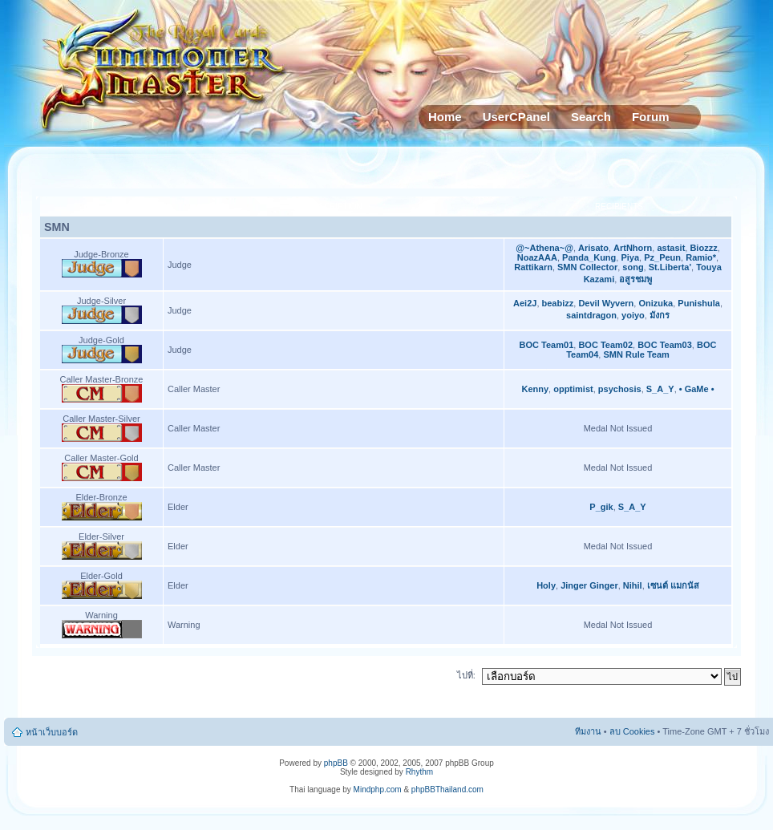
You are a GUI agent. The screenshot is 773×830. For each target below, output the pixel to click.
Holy (546, 585)
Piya (630, 257)
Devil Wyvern (605, 303)
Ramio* (701, 257)
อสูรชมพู (635, 279)
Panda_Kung (589, 257)
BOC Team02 (605, 345)
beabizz (558, 303)
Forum (651, 116)
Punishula (699, 303)
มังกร (660, 315)
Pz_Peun (662, 257)
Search (591, 116)
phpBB (336, 763)
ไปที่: (466, 675)
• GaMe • (696, 389)
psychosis (619, 389)
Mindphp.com (378, 789)
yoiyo (633, 315)
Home (445, 116)
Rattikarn (533, 267)
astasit (671, 248)
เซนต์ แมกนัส (673, 585)
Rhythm (419, 771)
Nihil (632, 585)
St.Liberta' (670, 267)
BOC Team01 (547, 345)
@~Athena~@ (544, 248)
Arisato (593, 248)
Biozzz (703, 248)
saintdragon (591, 315)
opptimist (573, 389)
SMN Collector (587, 267)
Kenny (534, 389)
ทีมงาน (588, 731)
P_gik (601, 507)
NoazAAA (537, 257)
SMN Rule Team (636, 354)
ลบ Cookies (632, 731)
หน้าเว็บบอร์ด (52, 732)
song (632, 267)
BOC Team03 (664, 345)
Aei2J (524, 303)
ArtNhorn (632, 248)
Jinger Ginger (589, 585)
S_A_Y (660, 389)
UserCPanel (516, 116)
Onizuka (655, 303)
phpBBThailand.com (447, 789)
